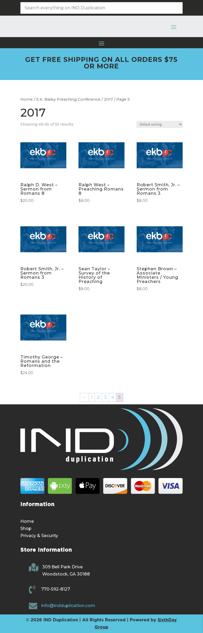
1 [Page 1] (92, 397)
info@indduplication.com (68, 605)
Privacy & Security (39, 535)
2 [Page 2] (98, 397)
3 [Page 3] (105, 397)
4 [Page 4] (112, 397)
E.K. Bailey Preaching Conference (68, 99)
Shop (25, 528)
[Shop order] (159, 124)
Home (26, 99)
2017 (108, 99)
